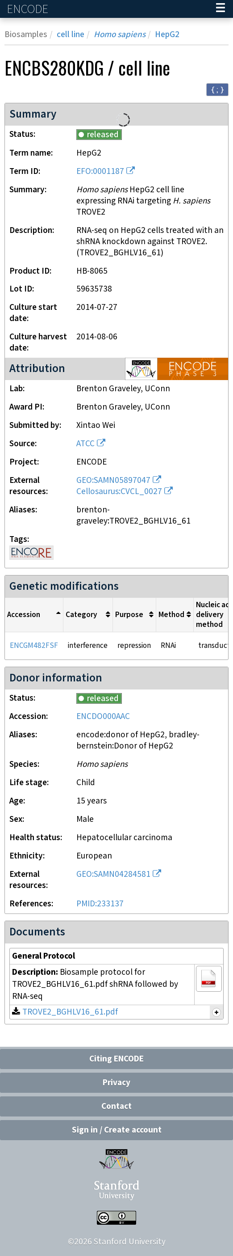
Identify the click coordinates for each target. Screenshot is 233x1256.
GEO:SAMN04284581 (113, 874)
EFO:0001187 (100, 171)
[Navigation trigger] (220, 9)
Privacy (116, 1082)
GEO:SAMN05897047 (113, 480)
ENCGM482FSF (34, 646)
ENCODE (28, 9)
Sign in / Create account (117, 1130)
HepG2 (167, 34)
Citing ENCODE (116, 1059)
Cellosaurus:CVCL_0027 (119, 491)
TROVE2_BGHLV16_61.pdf (70, 1012)
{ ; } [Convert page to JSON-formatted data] (217, 89)
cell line (70, 34)
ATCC (85, 443)
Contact (116, 1106)
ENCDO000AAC (103, 716)
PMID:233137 (100, 903)
